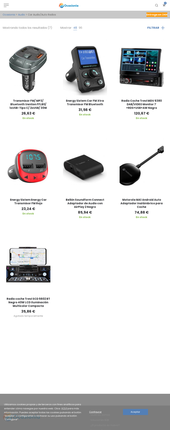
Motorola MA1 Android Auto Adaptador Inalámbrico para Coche (141, 203)
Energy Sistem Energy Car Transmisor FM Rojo (28, 201)
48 (75, 28)
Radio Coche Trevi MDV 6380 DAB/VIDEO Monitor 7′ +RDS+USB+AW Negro (141, 104)
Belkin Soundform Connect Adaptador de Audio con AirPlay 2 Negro (85, 203)
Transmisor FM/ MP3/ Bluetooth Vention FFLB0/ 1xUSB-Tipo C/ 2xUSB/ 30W (28, 104)
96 (80, 28)
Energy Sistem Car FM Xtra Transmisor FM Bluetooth (85, 102)
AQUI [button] (64, 408)
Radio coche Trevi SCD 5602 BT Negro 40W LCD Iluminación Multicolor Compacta (28, 302)
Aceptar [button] (135, 412)
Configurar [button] (95, 412)
